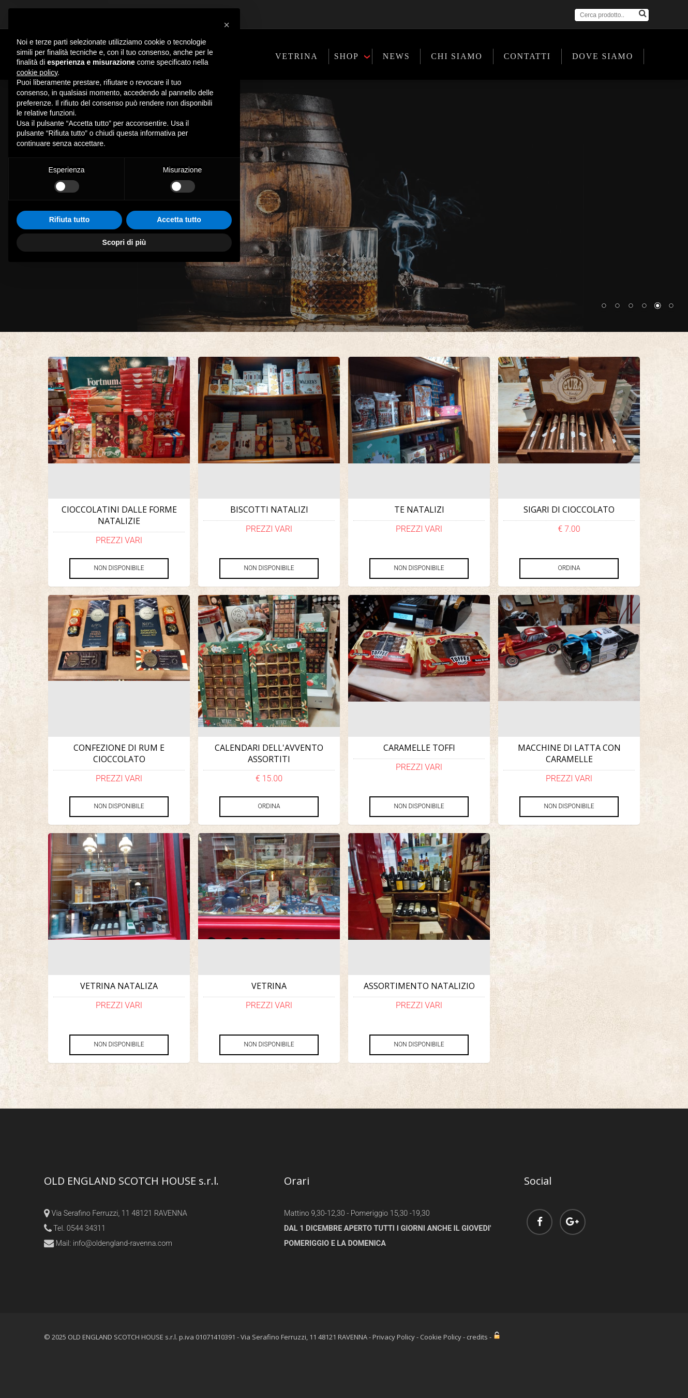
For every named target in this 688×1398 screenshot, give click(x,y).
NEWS (396, 56)
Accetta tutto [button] (179, 1347)
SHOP (346, 56)
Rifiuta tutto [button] (69, 1347)
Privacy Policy (393, 1337)
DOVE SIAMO (602, 56)
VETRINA (296, 56)
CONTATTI (527, 56)
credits (477, 1337)
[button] (226, 1152)
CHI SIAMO (456, 56)
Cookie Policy (440, 1337)
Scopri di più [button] (124, 1369)
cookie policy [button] (37, 1200)
